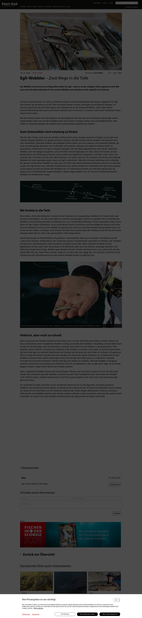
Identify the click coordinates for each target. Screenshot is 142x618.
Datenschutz (26, 614)
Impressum (35, 614)
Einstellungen (65, 614)
